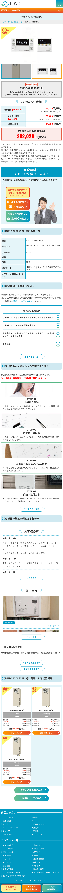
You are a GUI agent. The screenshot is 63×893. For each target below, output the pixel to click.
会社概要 (6, 866)
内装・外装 (7, 834)
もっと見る (31, 577)
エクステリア (38, 834)
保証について (8, 852)
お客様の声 (7, 855)
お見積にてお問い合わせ (22, 301)
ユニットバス (8, 817)
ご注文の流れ (8, 848)
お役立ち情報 (38, 859)
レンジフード (8, 831)
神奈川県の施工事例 (31, 662)
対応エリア (37, 845)
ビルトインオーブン (11, 827)
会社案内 (36, 862)
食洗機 (35, 827)
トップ (3, 22)
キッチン (6, 824)
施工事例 (36, 852)
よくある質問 (8, 845)
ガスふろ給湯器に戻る (32, 790)
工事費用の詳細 (31, 356)
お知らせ (36, 855)
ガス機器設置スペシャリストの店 (46, 872)
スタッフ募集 (8, 869)
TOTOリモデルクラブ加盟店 (14, 876)
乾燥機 (35, 831)
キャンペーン (8, 859)
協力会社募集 (38, 869)
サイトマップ (8, 862)
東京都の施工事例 (31, 668)
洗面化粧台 (7, 821)
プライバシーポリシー (11, 872)
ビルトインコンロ (40, 824)
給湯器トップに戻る (31, 798)
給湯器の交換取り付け (15, 22)
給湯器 (35, 817)
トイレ (35, 821)
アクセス (36, 866)
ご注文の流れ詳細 (31, 509)
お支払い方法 (38, 848)
